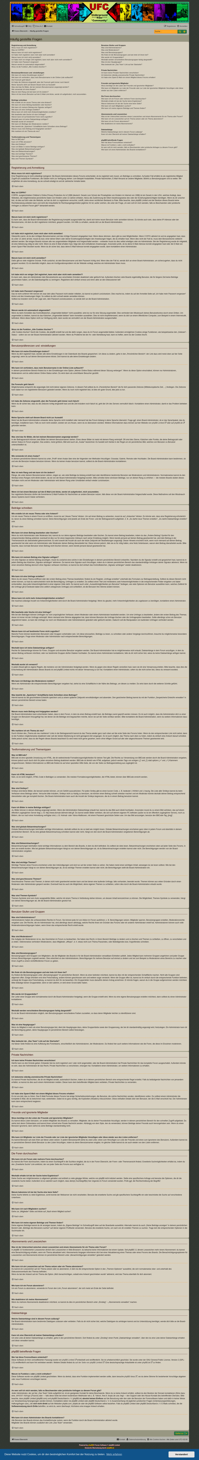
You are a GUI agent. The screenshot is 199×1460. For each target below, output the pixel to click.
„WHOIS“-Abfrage (23, 1396)
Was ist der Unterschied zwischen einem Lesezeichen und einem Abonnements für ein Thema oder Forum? (142, 116)
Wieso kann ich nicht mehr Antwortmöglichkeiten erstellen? (34, 112)
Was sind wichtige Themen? (22, 154)
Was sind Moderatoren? (110, 50)
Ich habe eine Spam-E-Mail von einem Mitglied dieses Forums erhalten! (128, 77)
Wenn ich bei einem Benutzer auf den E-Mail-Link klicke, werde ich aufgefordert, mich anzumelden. (49, 94)
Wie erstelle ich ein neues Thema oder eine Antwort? (31, 102)
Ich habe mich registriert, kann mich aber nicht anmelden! (33, 55)
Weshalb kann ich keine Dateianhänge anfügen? (30, 119)
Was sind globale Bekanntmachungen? (26, 149)
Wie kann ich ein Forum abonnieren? (115, 121)
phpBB (90, 1445)
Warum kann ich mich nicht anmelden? (26, 57)
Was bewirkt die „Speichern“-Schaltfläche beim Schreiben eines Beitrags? (39, 126)
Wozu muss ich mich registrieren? (24, 48)
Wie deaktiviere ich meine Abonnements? (117, 124)
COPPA (147, 236)
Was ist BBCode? (18, 139)
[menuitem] (28, 26)
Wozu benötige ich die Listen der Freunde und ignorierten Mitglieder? (127, 86)
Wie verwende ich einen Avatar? (24, 89)
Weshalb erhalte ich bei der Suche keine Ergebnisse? (121, 101)
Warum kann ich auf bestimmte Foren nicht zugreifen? (32, 117)
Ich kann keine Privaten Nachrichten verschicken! (120, 73)
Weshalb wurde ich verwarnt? (23, 122)
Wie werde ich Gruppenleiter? (112, 57)
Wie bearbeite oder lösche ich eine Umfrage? (29, 114)
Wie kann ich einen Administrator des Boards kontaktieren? (123, 150)
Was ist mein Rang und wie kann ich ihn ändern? (30, 92)
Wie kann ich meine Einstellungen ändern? (28, 75)
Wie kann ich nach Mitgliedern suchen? (116, 106)
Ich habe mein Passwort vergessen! (25, 62)
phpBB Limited (158, 423)
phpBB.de (178, 423)
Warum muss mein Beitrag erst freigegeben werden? (31, 129)
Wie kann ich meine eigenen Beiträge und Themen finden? (123, 108)
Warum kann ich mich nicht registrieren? (27, 52)
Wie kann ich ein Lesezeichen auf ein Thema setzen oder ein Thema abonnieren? (132, 119)
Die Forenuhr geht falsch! (21, 80)
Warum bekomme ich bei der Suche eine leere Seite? (121, 103)
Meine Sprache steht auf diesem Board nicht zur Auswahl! (33, 85)
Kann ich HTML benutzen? (22, 142)
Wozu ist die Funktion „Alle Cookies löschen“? (29, 67)
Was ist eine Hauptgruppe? (111, 62)
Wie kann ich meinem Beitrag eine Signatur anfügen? (32, 107)
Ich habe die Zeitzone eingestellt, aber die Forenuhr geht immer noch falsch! (40, 82)
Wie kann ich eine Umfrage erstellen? (26, 110)
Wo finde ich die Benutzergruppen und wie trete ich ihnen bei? (124, 55)
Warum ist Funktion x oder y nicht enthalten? (118, 145)
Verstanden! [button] (181, 1454)
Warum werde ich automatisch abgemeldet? (28, 64)
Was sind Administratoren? (111, 48)
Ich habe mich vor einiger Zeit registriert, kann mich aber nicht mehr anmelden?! (42, 60)
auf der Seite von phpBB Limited (88, 1362)
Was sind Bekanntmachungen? (23, 151)
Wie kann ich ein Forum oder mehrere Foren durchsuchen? (123, 99)
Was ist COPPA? (18, 50)
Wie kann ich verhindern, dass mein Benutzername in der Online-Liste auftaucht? (42, 77)
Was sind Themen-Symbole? (22, 159)
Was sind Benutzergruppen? (112, 52)
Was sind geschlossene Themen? (24, 156)
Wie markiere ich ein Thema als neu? (26, 131)
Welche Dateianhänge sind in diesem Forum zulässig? (121, 132)
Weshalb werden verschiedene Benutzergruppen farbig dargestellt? (126, 60)
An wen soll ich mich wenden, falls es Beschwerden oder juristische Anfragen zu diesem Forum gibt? (139, 147)
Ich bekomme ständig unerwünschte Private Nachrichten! (122, 75)
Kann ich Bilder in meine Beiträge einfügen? (28, 147)
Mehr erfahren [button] (114, 1454)
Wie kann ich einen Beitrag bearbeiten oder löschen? (32, 105)
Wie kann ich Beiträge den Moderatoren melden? (30, 124)
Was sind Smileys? (19, 144)
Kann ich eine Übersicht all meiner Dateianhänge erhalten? (123, 134)
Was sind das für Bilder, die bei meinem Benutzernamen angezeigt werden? (40, 87)
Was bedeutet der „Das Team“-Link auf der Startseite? (121, 64)
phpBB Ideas (129, 1376)
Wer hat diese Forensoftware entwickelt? (116, 142)
